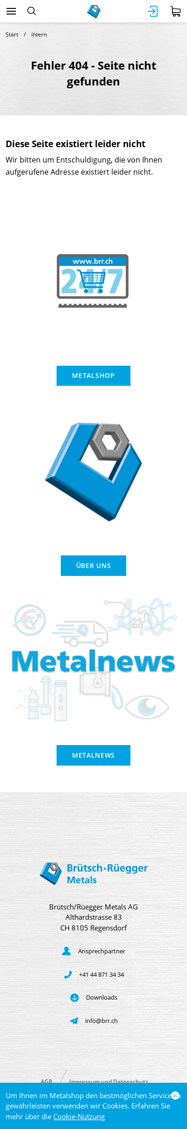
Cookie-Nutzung (79, 1116)
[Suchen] (31, 11)
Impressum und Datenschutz (108, 1081)
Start (12, 34)
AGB (46, 1081)
